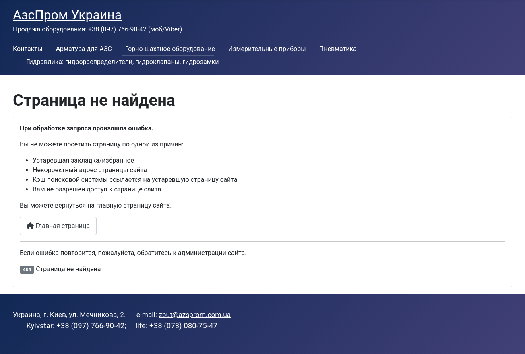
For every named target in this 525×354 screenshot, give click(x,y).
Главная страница (58, 226)
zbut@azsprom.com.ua (195, 315)
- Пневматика (336, 49)
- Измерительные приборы (265, 49)
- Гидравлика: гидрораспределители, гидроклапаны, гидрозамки (121, 62)
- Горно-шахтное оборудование (168, 49)
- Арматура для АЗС (82, 49)
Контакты (27, 49)
